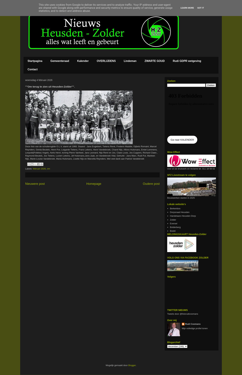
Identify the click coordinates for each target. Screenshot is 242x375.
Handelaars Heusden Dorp (183, 216)
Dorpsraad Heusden (179, 212)
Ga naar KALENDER (182, 139)
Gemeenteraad (59, 61)
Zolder (173, 220)
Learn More (187, 8)
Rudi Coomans (193, 324)
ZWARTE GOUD (155, 61)
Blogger (132, 365)
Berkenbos (175, 208)
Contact (33, 69)
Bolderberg (175, 227)
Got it (200, 8)
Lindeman (130, 61)
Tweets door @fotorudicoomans (182, 314)
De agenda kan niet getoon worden (191, 111)
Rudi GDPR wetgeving (187, 61)
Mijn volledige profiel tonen (195, 328)
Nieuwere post (35, 183)
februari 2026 (39, 168)
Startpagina (35, 61)
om (48, 168)
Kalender (83, 61)
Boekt (172, 231)
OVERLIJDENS (106, 61)
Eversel (173, 223)
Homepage (93, 183)
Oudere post (151, 183)
